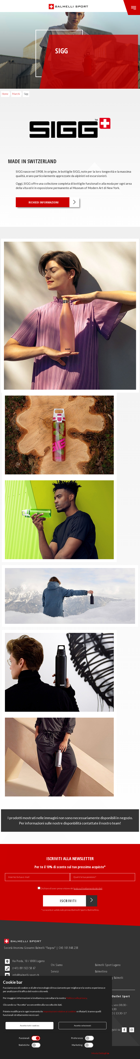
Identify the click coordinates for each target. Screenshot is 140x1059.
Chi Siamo (57, 965)
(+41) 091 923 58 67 (20, 968)
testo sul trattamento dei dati (88, 888)
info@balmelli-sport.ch (22, 975)
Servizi (55, 971)
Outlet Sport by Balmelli (109, 978)
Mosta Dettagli (100, 1053)
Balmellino (101, 971)
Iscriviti (78, 900)
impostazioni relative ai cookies (59, 1011)
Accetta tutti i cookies (29, 1025)
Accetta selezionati (82, 1025)
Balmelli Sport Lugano (108, 965)
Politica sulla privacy (76, 998)
